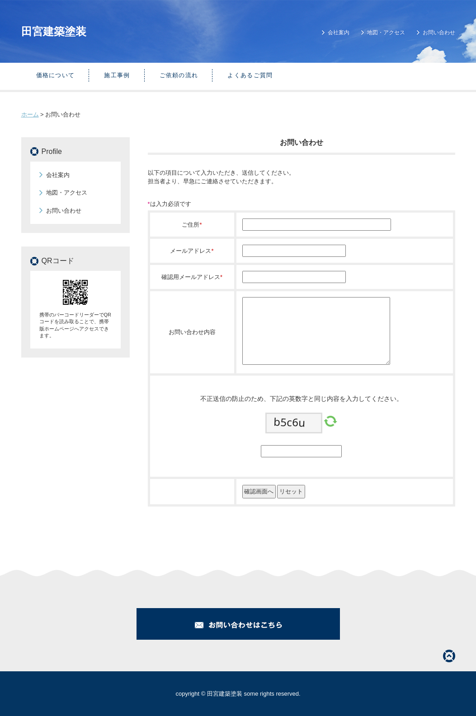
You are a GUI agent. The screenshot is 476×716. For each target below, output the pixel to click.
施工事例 (117, 75)
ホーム (30, 114)
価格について (55, 75)
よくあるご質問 (250, 75)
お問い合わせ (439, 32)
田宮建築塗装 (53, 31)
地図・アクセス (386, 32)
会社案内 (338, 32)
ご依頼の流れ (179, 75)
